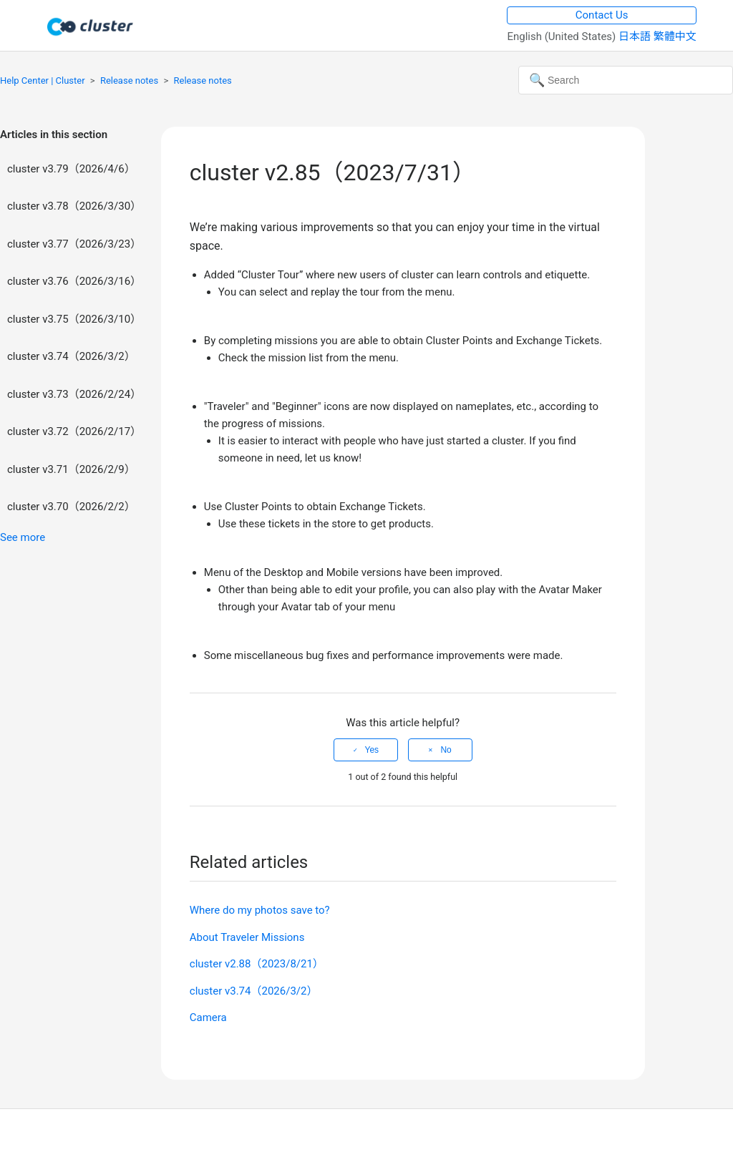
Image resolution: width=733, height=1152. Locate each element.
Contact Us (602, 15)
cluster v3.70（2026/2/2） (71, 506)
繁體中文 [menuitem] (675, 36)
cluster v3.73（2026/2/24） (74, 394)
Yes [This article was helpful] (372, 750)
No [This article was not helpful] (445, 750)
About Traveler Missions (247, 937)
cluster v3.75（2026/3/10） (74, 319)
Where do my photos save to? (260, 910)
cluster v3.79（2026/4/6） (71, 168)
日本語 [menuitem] (636, 36)
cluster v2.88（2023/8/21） (257, 963)
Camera (208, 1017)
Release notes (129, 80)
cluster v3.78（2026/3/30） (74, 206)
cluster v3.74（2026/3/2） (71, 356)
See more (22, 537)
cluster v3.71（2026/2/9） (71, 469)
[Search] (625, 80)
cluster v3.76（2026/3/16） (74, 281)
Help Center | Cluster (42, 80)
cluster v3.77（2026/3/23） (74, 244)
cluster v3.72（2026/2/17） (74, 431)
